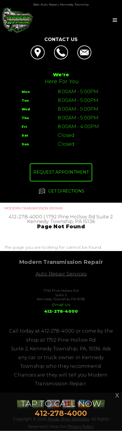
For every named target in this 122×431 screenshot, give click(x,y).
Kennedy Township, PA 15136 (61, 221)
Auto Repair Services (61, 274)
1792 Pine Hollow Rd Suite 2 (79, 217)
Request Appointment (61, 172)
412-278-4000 (25, 217)
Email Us (61, 304)
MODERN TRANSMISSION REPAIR (33, 208)
